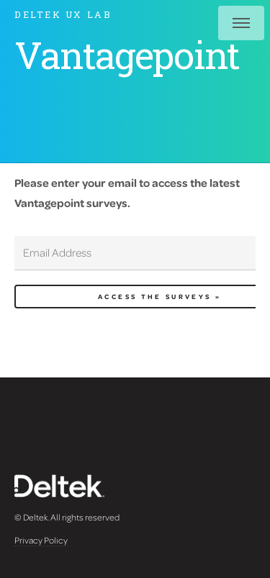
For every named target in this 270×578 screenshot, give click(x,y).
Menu (241, 23)
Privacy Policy (41, 540)
